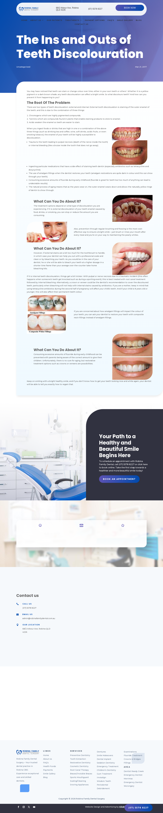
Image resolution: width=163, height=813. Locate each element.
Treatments (72, 20)
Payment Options (95, 20)
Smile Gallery (125, 20)
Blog (139, 20)
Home (24, 20)
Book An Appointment (119, 479)
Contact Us (81, 24)
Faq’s (111, 20)
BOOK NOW (130, 8)
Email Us (27, 614)
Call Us (27, 604)
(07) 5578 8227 (95, 9)
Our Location (31, 624)
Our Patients (54, 20)
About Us (35, 20)
